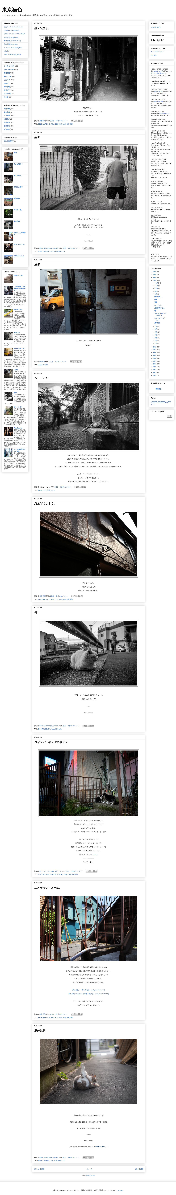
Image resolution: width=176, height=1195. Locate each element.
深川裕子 (74, 874)
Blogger (120, 1190)
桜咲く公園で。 (19, 187)
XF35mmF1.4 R (59, 251)
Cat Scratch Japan (157, 52)
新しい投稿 (39, 1169)
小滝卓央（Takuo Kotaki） (12, 30)
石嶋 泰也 (7, 126)
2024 (155, 277)
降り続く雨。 (18, 210)
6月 (156, 329)
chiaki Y (41, 365)
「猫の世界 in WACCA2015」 (160, 231)
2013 (155, 372)
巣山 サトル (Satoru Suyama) (13, 27)
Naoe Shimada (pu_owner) (12, 54)
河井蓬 (6, 97)
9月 (156, 291)
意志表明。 (17, 221)
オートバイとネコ (19, 348)
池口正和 (7, 109)
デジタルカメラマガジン (159, 177)
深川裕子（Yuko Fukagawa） (13, 48)
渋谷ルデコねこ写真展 (158, 161)
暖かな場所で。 (19, 164)
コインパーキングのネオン (51, 742)
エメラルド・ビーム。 (48, 887)
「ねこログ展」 (159, 221)
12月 (156, 283)
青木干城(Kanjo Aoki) (11, 44)
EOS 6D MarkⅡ (60, 124)
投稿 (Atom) (90, 1175)
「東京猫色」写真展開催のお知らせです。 (19, 288)
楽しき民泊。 (18, 175)
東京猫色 (12, 9)
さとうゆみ (7, 93)
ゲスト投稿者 (8, 141)
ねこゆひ (154, 55)
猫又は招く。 (42, 28)
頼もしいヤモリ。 (19, 244)
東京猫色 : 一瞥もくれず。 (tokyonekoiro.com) (88, 990)
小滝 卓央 (7, 80)
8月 (156, 294)
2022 (155, 347)
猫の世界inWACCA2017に (159, 185)
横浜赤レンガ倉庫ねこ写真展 (160, 193)
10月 (156, 288)
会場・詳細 (155, 247)
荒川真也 (7, 129)
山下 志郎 (7, 115)
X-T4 (51, 251)
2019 (155, 355)
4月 (156, 335)
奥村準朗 (70, 124)
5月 (156, 332)
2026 (155, 272)
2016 (155, 364)
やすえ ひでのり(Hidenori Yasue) (14, 34)
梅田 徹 (6, 119)
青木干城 (7, 87)
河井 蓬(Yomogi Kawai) (11, 37)
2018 (155, 358)
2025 (155, 275)
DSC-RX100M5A (44, 729)
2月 (156, 340)
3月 (156, 338)
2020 (155, 352)
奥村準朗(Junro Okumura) (12, 41)
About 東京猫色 (156, 27)
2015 (155, 367)
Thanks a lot (18, 428)
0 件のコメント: (62, 121)
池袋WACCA (155, 121)
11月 (156, 285)
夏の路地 (39, 1030)
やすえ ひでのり (9, 66)
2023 (155, 280)
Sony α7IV (67, 874)
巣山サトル (51, 490)
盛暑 (37, 137)
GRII (46, 365)
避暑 (37, 264)
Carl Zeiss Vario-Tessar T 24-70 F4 (50, 874)
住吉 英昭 (7, 122)
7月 (156, 326)
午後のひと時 (18, 275)
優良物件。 (17, 198)
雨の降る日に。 (19, 309)
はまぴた (95, 854)
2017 (155, 361)
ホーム (89, 1169)
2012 (155, 375)
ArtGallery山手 (158, 133)
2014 (155, 370)
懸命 (15, 393)
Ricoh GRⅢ (42, 490)
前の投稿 (139, 1169)
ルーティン (41, 378)
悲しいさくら (18, 407)
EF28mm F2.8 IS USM (46, 124)
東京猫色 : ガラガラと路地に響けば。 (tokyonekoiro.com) (88, 994)
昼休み (16, 370)
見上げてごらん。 (45, 503)
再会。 (16, 153)
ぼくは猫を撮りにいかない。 (19, 450)
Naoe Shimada (43, 251)
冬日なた (17, 332)
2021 (155, 350)
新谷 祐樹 (7, 112)
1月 (156, 343)
